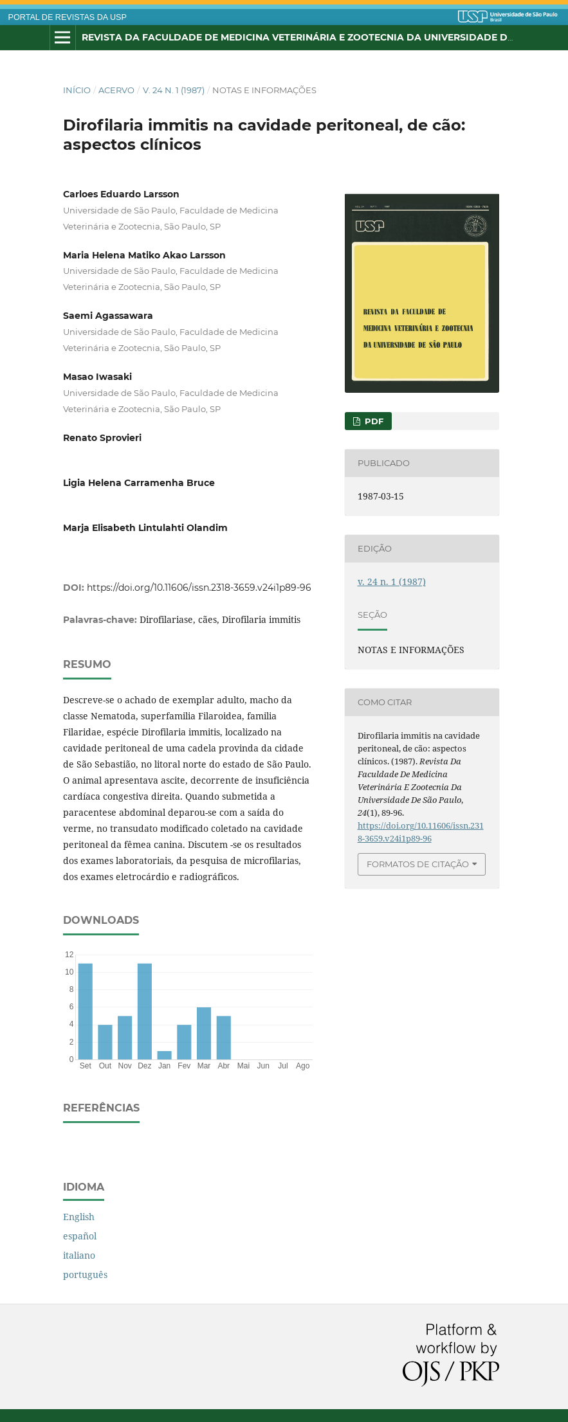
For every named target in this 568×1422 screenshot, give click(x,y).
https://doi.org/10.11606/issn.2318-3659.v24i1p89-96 (199, 587)
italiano (79, 1255)
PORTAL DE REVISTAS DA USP (67, 17)
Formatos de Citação (418, 864)
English (79, 1216)
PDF (372, 421)
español (79, 1236)
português (85, 1274)
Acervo (116, 90)
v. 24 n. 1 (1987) (174, 90)
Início (77, 90)
